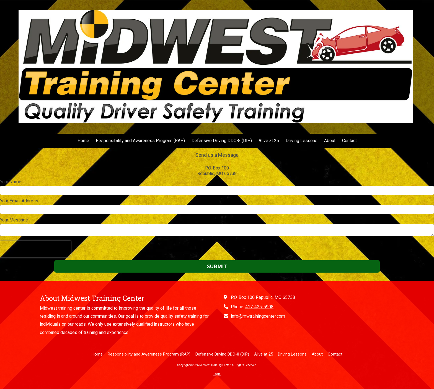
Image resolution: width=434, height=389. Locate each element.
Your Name (10, 181)
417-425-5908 (259, 306)
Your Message (14, 220)
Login (217, 373)
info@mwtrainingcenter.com (258, 316)
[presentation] (35, 249)
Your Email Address (19, 200)
